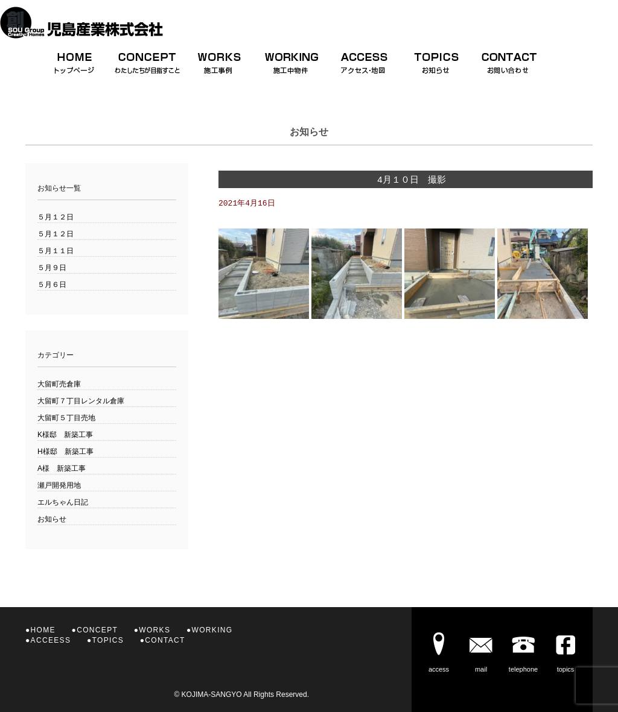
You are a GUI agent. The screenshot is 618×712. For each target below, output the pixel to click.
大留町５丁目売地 (66, 418)
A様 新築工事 (61, 468)
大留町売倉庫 (59, 384)
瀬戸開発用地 (59, 485)
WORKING (212, 630)
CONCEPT (97, 630)
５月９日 (51, 267)
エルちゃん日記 (62, 502)
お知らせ (51, 519)
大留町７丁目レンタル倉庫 (80, 401)
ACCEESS (51, 640)
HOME (43, 630)
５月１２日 (55, 217)
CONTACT (165, 640)
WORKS (154, 630)
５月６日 (51, 284)
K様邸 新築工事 (65, 434)
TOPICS (108, 640)
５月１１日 (55, 251)
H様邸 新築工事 (65, 451)
